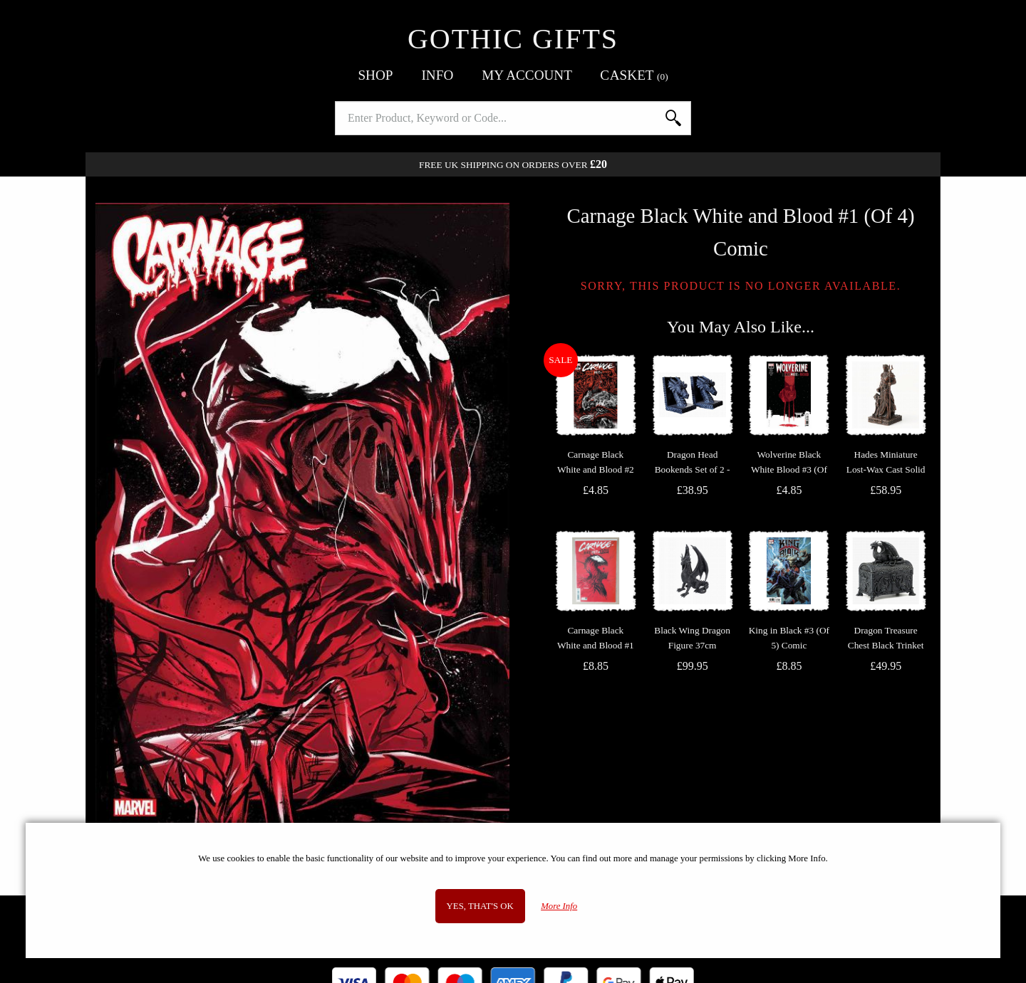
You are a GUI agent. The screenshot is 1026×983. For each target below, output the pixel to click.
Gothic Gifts (513, 39)
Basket (634, 75)
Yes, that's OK (480, 906)
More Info (559, 906)
